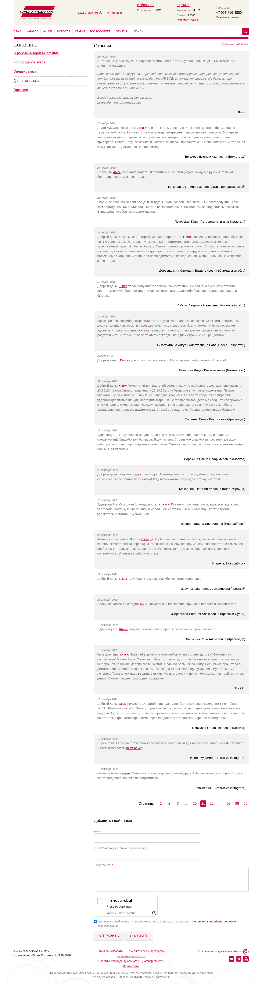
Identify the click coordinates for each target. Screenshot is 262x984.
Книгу (123, 286)
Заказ (123, 578)
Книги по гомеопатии (111, 951)
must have (133, 748)
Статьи (80, 31)
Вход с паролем (88, 12)
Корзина (183, 5)
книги (117, 172)
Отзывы (121, 31)
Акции (47, 31)
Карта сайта (131, 966)
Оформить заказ (187, 19)
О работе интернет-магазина (36, 53)
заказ (122, 703)
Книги (123, 629)
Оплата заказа (25, 71)
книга (124, 654)
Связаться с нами (227, 17)
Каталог (32, 31)
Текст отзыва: (103, 864)
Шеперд (147, 539)
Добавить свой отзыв (235, 44)
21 (203, 803)
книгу (143, 127)
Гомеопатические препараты (146, 951)
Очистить (139, 936)
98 (237, 803)
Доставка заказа (26, 81)
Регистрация (114, 12)
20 (195, 803)
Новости (63, 31)
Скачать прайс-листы (131, 956)
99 (246, 803)
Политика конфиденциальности (118, 961)
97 (229, 803)
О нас (18, 31)
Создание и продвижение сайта (218, 951)
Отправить (108, 936)
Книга (124, 360)
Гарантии (21, 90)
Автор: (98, 831)
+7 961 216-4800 (229, 12)
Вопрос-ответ (100, 31)
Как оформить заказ (29, 62)
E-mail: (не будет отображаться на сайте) (120, 848)
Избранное (145, 5)
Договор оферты (153, 961)
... (186, 803)
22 (212, 803)
